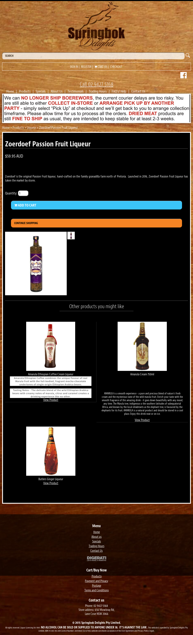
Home (10, 91)
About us (96, 537)
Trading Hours (98, 91)
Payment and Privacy (96, 581)
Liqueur (31, 127)
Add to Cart (25, 205)
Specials (41, 91)
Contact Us (138, 91)
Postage (96, 586)
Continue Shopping (26, 223)
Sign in (74, 67)
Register (86, 67)
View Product (50, 400)
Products (25, 91)
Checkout (116, 67)
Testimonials (76, 91)
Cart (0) (100, 67)
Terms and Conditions (96, 590)
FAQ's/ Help (119, 91)
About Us (57, 91)
